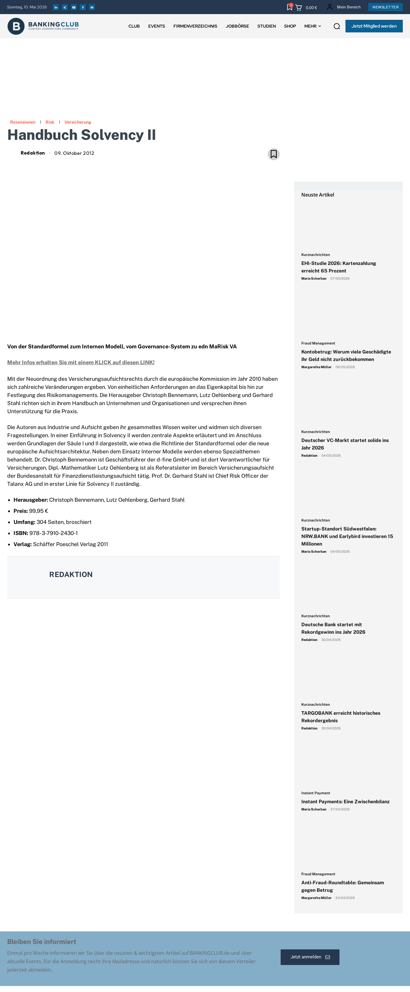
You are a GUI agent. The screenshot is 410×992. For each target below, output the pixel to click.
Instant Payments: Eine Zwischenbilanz (345, 801)
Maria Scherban (314, 278)
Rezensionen (22, 122)
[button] (336, 26)
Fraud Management (318, 343)
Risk (50, 122)
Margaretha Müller (316, 367)
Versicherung (78, 122)
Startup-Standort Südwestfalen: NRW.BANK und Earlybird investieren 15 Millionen (347, 536)
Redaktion (33, 152)
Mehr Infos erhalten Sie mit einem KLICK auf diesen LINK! (81, 362)
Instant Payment (315, 793)
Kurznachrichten (315, 255)
